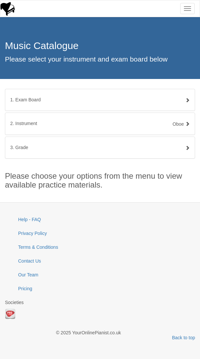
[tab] (100, 100)
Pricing (25, 288)
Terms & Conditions (38, 247)
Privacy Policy (32, 233)
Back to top (183, 337)
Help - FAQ (29, 219)
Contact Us (29, 261)
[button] (100, 123)
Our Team (28, 274)
